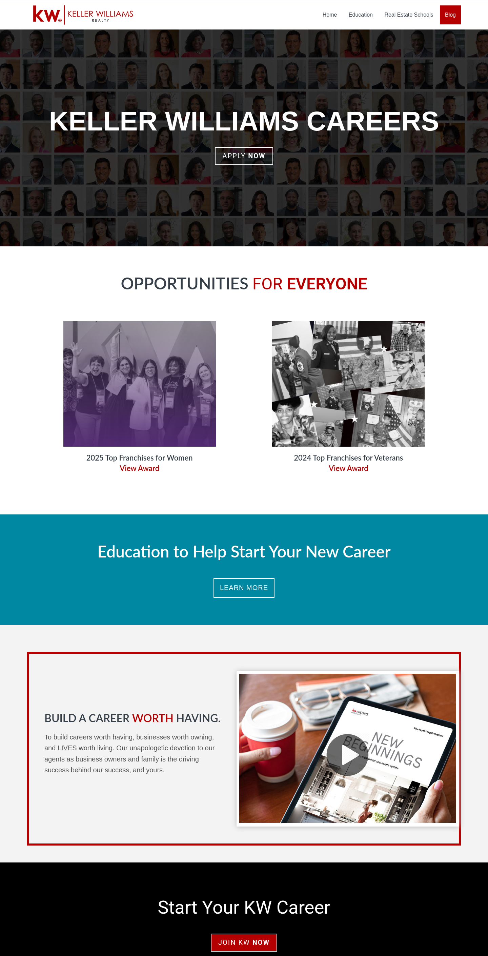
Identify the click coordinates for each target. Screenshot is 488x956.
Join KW (244, 942)
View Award (139, 468)
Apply (243, 156)
